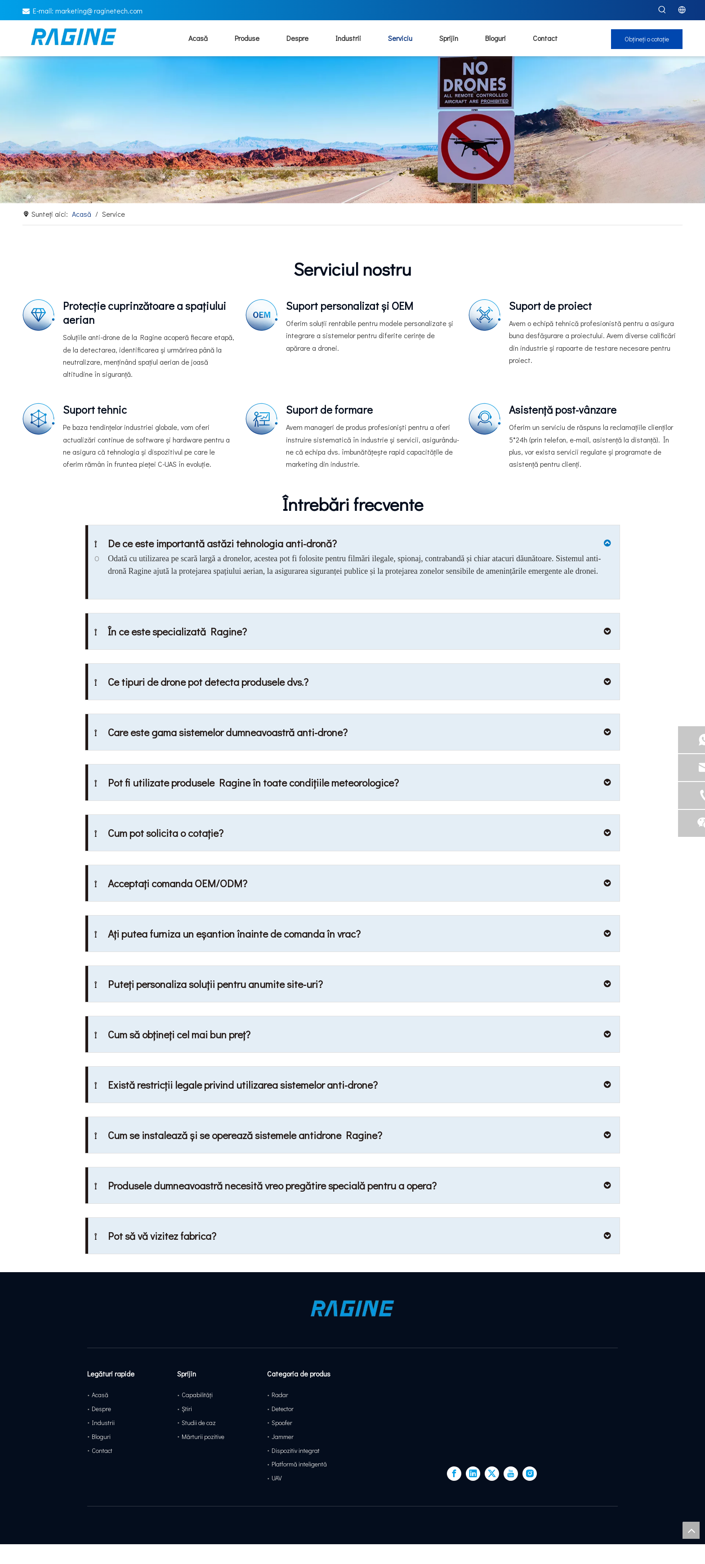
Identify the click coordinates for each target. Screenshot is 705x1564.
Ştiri (187, 1408)
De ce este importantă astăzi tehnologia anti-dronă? (215, 543)
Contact (102, 1450)
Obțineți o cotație (647, 61)
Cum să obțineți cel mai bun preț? (172, 1034)
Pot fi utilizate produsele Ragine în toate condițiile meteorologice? (246, 782)
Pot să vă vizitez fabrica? (155, 1236)
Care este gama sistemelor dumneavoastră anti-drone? (221, 732)
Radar (280, 1394)
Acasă (100, 1394)
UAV (277, 1478)
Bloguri (101, 1436)
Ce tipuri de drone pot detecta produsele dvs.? (201, 682)
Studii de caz (199, 1422)
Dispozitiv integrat (296, 1450)
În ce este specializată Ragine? (170, 631)
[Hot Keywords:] (662, 10)
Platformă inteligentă (299, 1464)
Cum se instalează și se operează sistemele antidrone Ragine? (238, 1135)
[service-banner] (352, 151)
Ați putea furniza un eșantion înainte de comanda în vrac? (227, 934)
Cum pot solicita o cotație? (158, 833)
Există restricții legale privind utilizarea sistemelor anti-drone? (236, 1085)
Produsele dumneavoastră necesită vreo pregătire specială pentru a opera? (265, 1185)
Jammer (283, 1436)
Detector (283, 1408)
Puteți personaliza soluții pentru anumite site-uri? (208, 984)
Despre (101, 1408)
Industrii (103, 1422)
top (691, 1530)
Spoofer (282, 1422)
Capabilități (197, 1394)
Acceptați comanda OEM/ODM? (170, 883)
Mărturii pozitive (203, 1436)
